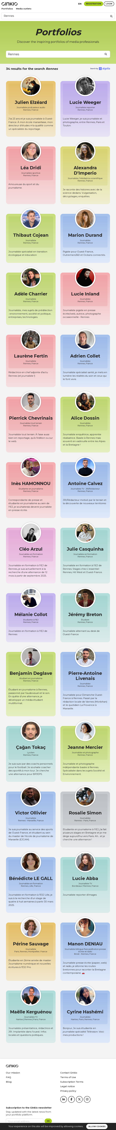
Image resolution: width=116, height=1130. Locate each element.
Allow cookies (96, 1126)
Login (109, 4)
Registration (93, 4)
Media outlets (23, 8)
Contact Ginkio (68, 1072)
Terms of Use (68, 1077)
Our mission (13, 1072)
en (80, 3)
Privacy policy (68, 1090)
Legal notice (67, 1086)
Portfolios (7, 8)
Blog (9, 1081)
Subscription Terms (71, 1081)
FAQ (8, 1077)
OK (48, 1121)
